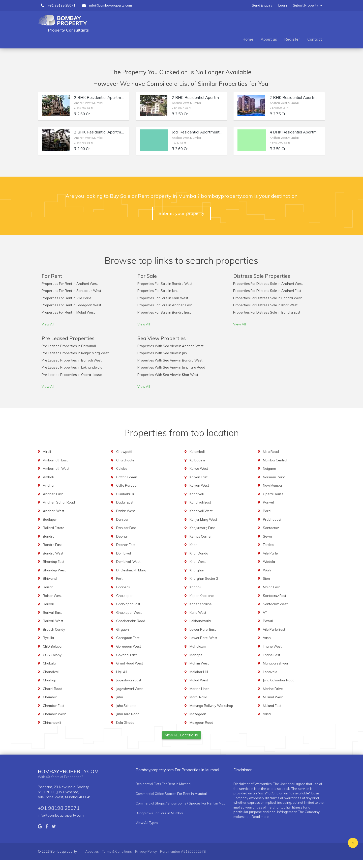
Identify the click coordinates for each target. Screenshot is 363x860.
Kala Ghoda (125, 722)
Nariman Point (274, 477)
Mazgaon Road (201, 722)
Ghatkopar (124, 596)
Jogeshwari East (128, 680)
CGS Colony (52, 655)
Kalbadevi (197, 460)
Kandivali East (200, 502)
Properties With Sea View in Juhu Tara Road (171, 367)
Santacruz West (275, 604)
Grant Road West (129, 663)
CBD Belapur (53, 646)
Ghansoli (123, 587)
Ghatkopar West (129, 613)
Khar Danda (199, 553)
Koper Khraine (201, 604)
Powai (268, 621)
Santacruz (271, 528)
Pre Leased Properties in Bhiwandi (69, 346)
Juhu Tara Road (127, 714)
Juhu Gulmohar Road (278, 680)
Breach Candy (54, 629)
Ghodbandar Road (130, 621)
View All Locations (181, 735)
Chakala (49, 663)
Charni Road (52, 689)
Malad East (271, 587)
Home (248, 39)
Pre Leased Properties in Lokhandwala (72, 367)
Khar (193, 545)
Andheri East (53, 494)
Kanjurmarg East (202, 528)
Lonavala (270, 672)
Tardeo (268, 545)
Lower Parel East (203, 629)
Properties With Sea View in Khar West (167, 375)
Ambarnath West (56, 468)
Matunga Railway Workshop (211, 706)
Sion (266, 578)
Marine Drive (273, 689)
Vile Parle (270, 553)
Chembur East (53, 706)
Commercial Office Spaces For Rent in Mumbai (171, 794)
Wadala (269, 562)
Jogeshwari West (129, 689)
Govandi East (126, 655)
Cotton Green (126, 477)
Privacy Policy (146, 851)
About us (269, 39)
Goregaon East (127, 638)
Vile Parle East (274, 629)
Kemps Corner (201, 536)
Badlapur (50, 519)
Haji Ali (121, 672)
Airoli (47, 452)
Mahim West (199, 663)
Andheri (49, 485)
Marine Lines (199, 689)
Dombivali (124, 553)
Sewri (267, 536)
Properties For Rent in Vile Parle (66, 298)
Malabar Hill (199, 672)
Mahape (196, 655)
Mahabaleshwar (275, 663)
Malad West (199, 680)
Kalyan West (199, 485)
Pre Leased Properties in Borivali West (72, 360)
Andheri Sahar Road (59, 502)
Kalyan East (198, 477)
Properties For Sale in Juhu (157, 291)
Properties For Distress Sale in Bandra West (267, 298)
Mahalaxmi (198, 646)
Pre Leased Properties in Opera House (72, 375)
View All (48, 324)
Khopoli (195, 587)
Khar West (198, 562)
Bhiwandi (50, 578)
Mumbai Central (275, 460)
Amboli (48, 477)
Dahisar (122, 519)
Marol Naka (198, 697)
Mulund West (273, 697)
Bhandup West (54, 570)
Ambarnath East (55, 460)
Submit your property (181, 213)
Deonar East (125, 545)
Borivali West (53, 621)
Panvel (268, 502)
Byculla (48, 638)
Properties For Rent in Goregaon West (71, 305)
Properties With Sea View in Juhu (163, 353)
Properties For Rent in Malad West (68, 312)
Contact (314, 39)
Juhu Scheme (126, 706)
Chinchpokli (52, 722)
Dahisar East (126, 528)
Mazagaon (198, 714)
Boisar (48, 587)
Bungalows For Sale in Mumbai (159, 813)
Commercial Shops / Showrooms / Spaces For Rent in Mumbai (181, 803)
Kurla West (198, 613)
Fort (119, 578)
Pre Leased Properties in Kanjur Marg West (75, 353)
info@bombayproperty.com (110, 5)
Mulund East (272, 706)
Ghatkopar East (128, 604)
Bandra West (53, 553)
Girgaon (122, 629)
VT (265, 613)
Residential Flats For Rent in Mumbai (163, 784)
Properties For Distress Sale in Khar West (265, 305)
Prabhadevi (272, 519)
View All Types (147, 823)
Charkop (49, 680)
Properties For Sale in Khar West (162, 298)
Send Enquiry (262, 5)
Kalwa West (199, 468)
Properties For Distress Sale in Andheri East (267, 291)
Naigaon (269, 468)
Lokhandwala (200, 621)
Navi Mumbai (273, 485)
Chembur (50, 697)
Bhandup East (53, 562)
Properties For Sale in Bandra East (164, 312)
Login (282, 5)
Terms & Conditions (117, 851)
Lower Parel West (203, 638)
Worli (267, 570)
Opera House (273, 494)
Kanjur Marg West (203, 519)
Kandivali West (201, 511)
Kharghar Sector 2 (204, 578)
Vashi (267, 638)
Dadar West (125, 511)
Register (292, 39)
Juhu (119, 697)
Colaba (121, 468)
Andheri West (53, 511)
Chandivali (51, 672)
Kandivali (197, 494)
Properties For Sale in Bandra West (164, 284)
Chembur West (54, 714)
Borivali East (52, 613)
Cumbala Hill (125, 494)
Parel (267, 511)
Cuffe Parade (126, 485)
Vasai (267, 714)
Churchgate (125, 460)
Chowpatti (124, 452)
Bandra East (52, 545)
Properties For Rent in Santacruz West (71, 291)
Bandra (48, 536)
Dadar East (124, 502)
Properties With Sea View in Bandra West (169, 360)
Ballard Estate (53, 528)
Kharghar (197, 570)
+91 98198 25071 (61, 5)
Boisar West (52, 596)
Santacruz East (274, 596)
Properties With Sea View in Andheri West (170, 346)
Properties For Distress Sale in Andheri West (268, 284)
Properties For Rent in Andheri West (70, 284)
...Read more (259, 817)
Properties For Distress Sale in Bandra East (266, 312)
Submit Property (307, 5)
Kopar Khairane (202, 596)
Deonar (122, 536)
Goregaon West (128, 646)
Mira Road (271, 452)
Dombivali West (128, 562)
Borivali (48, 604)
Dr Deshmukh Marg (131, 570)
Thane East (271, 655)
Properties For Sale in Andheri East (164, 305)
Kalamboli (197, 452)
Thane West (272, 646)
